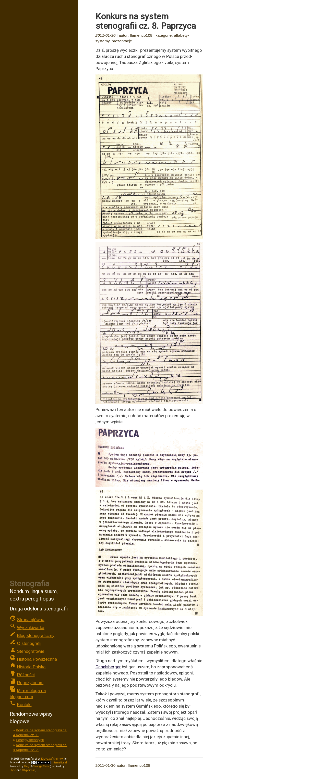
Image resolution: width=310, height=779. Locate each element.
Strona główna (30, 619)
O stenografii (29, 643)
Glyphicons (28, 770)
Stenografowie (30, 651)
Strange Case (41, 766)
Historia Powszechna (37, 659)
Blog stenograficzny (35, 635)
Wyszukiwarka (30, 627)
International (49, 762)
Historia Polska (31, 667)
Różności (26, 674)
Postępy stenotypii (30, 740)
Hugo (27, 766)
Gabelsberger (108, 666)
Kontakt (24, 704)
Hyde (13, 770)
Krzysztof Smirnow (52, 758)
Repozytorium (30, 682)
